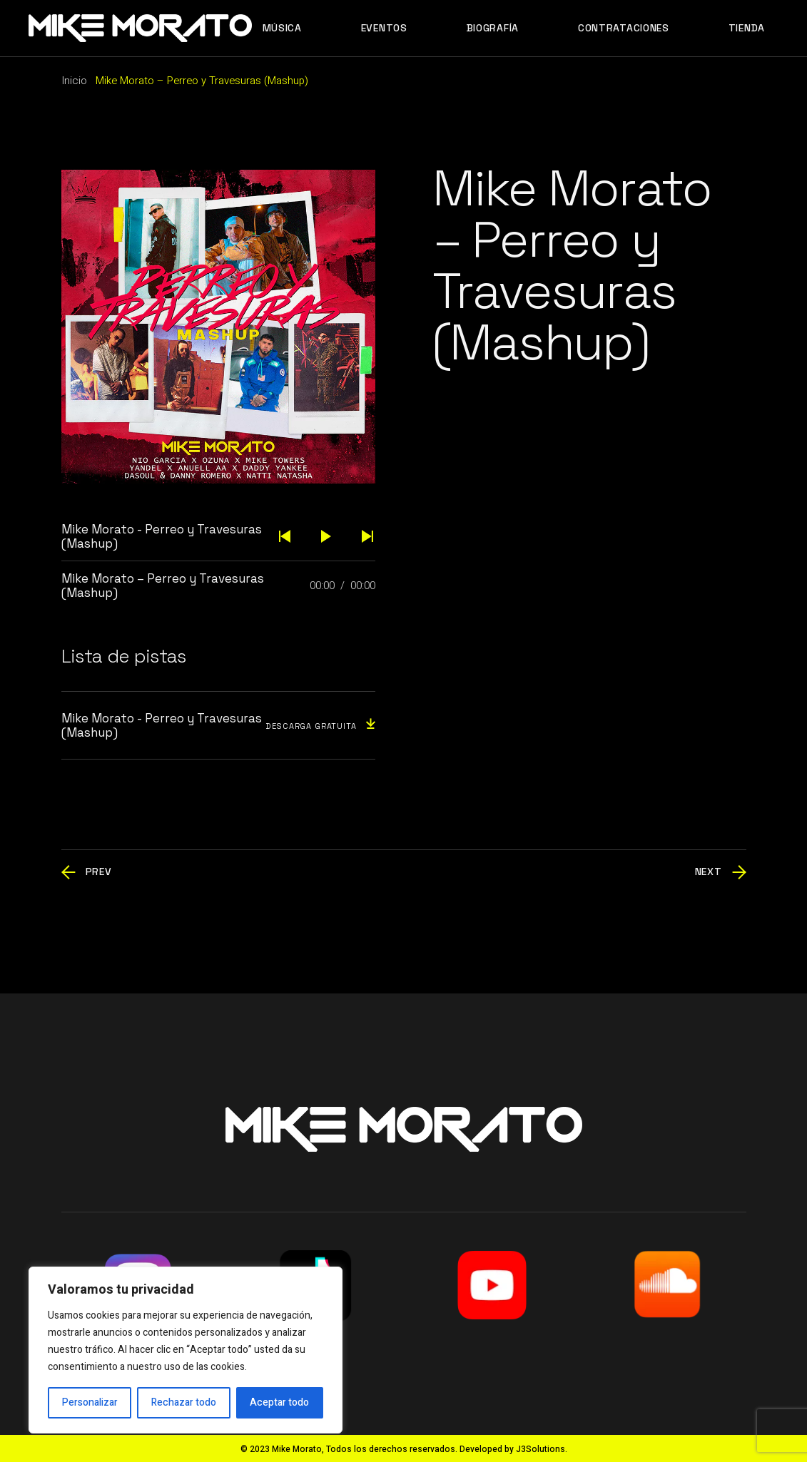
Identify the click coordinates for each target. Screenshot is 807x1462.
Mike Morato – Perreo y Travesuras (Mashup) (162, 585)
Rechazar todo (183, 1402)
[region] (185, 1350)
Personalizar (90, 1402)
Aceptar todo (279, 1402)
